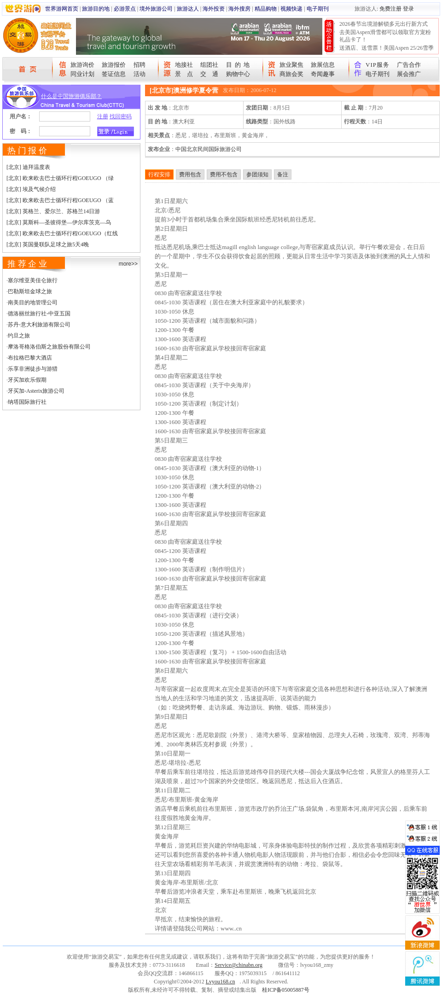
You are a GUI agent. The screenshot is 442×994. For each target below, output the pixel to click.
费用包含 (190, 174)
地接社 (184, 64)
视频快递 (291, 9)
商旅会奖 (291, 73)
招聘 (139, 64)
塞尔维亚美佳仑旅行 (33, 280)
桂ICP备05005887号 (285, 990)
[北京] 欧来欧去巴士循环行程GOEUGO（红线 (62, 233)
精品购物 (266, 9)
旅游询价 (82, 64)
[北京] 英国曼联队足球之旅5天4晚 (47, 244)
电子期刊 (318, 9)
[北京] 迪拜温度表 (28, 167)
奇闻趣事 (323, 73)
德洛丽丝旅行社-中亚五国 (39, 313)
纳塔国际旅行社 (27, 402)
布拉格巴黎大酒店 (30, 358)
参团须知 (257, 174)
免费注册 (390, 9)
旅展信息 (323, 64)
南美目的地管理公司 (33, 302)
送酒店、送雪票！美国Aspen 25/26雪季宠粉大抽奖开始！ (386, 51)
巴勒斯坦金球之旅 (30, 291)
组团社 (209, 64)
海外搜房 (239, 9)
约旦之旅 (19, 335)
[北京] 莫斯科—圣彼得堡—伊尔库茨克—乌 (58, 222)
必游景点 (125, 9)
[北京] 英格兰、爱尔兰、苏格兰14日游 (53, 211)
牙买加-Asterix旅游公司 (36, 391)
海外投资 (214, 9)
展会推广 (409, 73)
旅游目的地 (96, 9)
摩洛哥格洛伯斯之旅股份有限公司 (49, 346)
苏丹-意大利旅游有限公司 (39, 324)
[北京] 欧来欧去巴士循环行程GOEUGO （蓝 (60, 200)
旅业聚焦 (291, 64)
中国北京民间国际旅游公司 (208, 149)
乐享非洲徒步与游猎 (33, 369)
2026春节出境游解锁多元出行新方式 (383, 24)
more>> (128, 264)
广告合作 (409, 64)
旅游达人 (188, 9)
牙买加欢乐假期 (27, 380)
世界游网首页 (61, 9)
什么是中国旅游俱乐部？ (71, 96)
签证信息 (114, 73)
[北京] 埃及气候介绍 (31, 189)
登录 (408, 9)
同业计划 (82, 73)
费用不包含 (224, 174)
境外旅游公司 (156, 9)
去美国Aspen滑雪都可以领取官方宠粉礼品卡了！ (385, 36)
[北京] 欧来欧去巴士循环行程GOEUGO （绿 (60, 178)
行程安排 (159, 174)
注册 (102, 116)
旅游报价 (114, 64)
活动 (139, 73)
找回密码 (121, 116)
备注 (282, 174)
